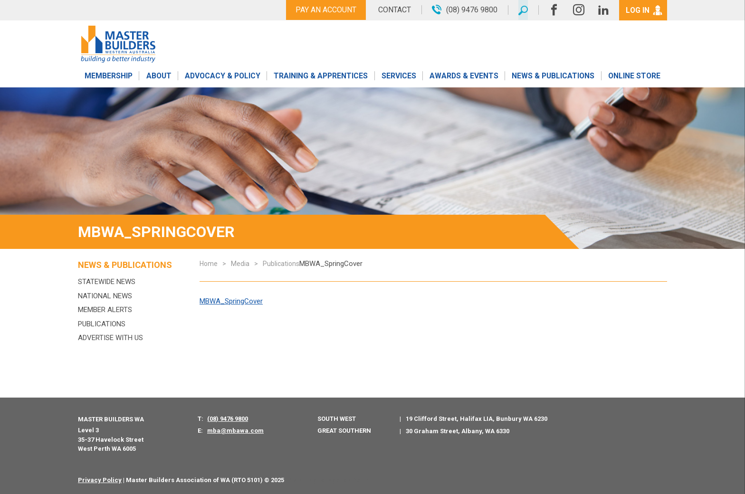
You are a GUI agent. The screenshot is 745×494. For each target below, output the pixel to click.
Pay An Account (324, 9)
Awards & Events (463, 77)
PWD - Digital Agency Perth (328, 480)
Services (399, 77)
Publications (101, 324)
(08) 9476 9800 (227, 418)
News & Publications (553, 77)
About (158, 77)
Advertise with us (110, 337)
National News (105, 296)
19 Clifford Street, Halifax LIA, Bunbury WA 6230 (476, 418)
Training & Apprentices (321, 77)
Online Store (634, 77)
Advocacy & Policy (222, 77)
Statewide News (106, 281)
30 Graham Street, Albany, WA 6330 (457, 431)
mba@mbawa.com (235, 430)
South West (336, 418)
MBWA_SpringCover (231, 301)
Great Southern (344, 430)
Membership (108, 77)
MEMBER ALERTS (105, 309)
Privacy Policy (100, 480)
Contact (392, 9)
